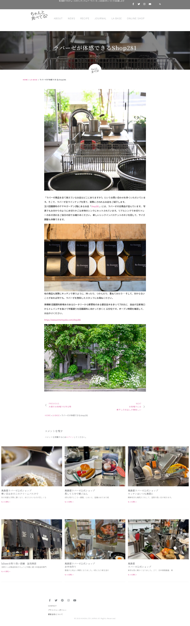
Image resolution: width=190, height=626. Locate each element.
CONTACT (52, 607)
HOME (26, 79)
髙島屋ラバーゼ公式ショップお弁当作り (80, 565)
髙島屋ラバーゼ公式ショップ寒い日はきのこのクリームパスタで (19, 492)
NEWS (71, 18)
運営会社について (55, 616)
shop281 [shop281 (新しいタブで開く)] (95, 206)
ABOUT (58, 18)
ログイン (70, 437)
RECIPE (84, 18)
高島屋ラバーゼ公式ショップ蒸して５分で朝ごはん (80, 492)
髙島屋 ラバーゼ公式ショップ (139, 565)
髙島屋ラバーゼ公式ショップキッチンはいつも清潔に (143, 492)
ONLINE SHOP (136, 18)
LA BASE (117, 18)
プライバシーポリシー (57, 611)
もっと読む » (5, 502)
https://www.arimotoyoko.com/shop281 (65, 319)
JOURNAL (100, 18)
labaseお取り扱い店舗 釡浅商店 (18, 563)
